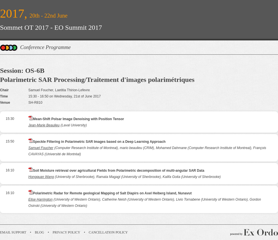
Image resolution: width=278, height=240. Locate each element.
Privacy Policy (66, 232)
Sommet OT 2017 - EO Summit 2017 (51, 27)
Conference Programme (45, 47)
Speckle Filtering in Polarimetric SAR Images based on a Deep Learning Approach (99, 142)
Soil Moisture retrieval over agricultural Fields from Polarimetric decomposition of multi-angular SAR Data (118, 171)
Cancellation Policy (108, 232)
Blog (39, 232)
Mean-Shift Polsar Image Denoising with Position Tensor (78, 119)
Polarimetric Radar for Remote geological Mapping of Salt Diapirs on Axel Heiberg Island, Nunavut (112, 193)
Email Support (13, 232)
